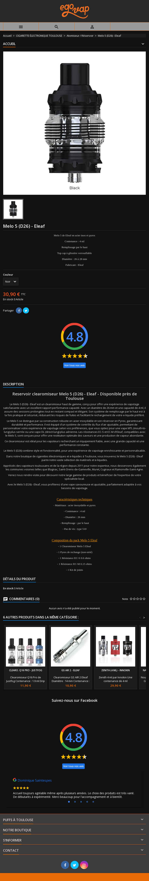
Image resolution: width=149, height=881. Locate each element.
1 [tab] (69, 802)
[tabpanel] (74, 789)
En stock (8, 299)
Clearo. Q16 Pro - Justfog (25, 670)
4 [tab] (87, 802)
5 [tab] (93, 802)
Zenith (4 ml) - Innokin (115, 670)
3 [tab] (81, 802)
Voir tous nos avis (74, 365)
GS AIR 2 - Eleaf (70, 670)
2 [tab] (75, 802)
